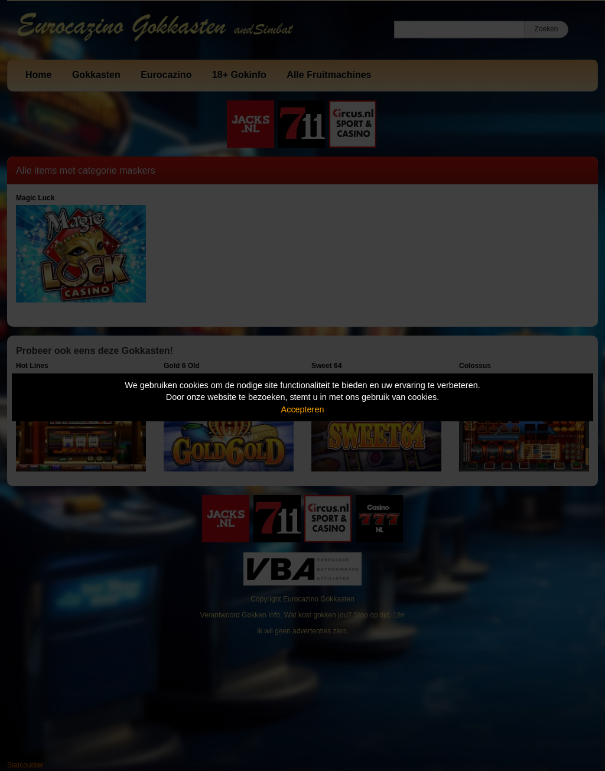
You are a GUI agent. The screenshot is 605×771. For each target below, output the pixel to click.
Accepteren (302, 409)
